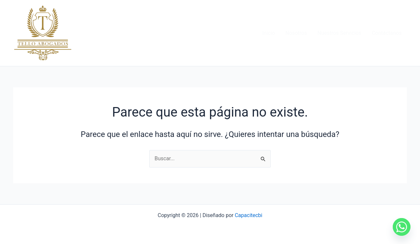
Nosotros (296, 33)
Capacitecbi (248, 215)
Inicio (268, 33)
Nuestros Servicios (339, 33)
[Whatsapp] (401, 227)
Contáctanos (387, 33)
